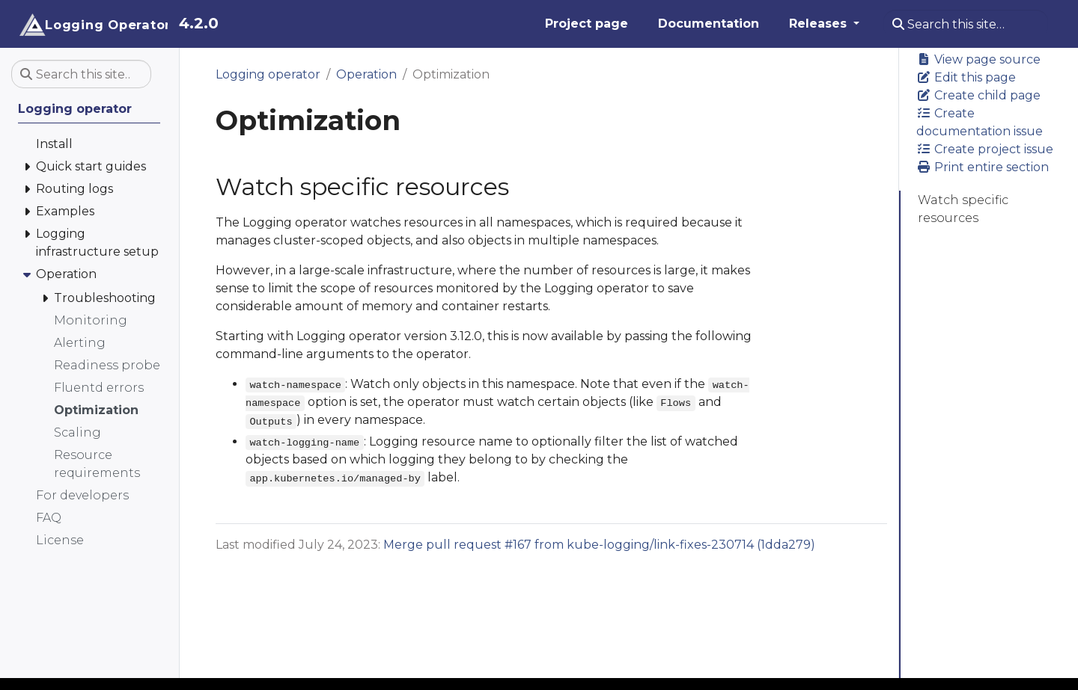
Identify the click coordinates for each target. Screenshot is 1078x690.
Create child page (978, 95)
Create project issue (984, 149)
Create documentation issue (979, 122)
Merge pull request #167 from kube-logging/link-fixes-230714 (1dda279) (599, 544)
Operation (366, 74)
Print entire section (982, 167)
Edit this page (966, 77)
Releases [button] (819, 23)
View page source (978, 59)
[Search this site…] (965, 24)
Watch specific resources (963, 209)
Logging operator (268, 74)
